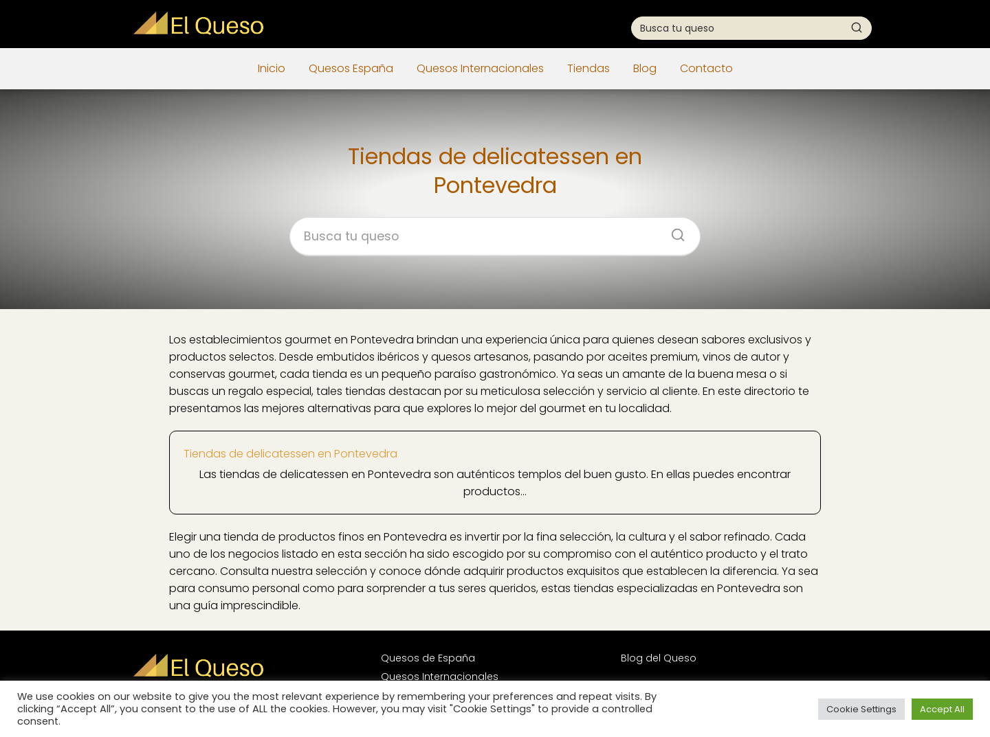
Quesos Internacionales (480, 68)
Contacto (706, 68)
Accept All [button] (942, 709)
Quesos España (351, 68)
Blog (645, 68)
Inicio (271, 68)
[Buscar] (856, 27)
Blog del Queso (658, 658)
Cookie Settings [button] (861, 709)
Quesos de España (428, 658)
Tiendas (588, 68)
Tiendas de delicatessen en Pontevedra (290, 454)
